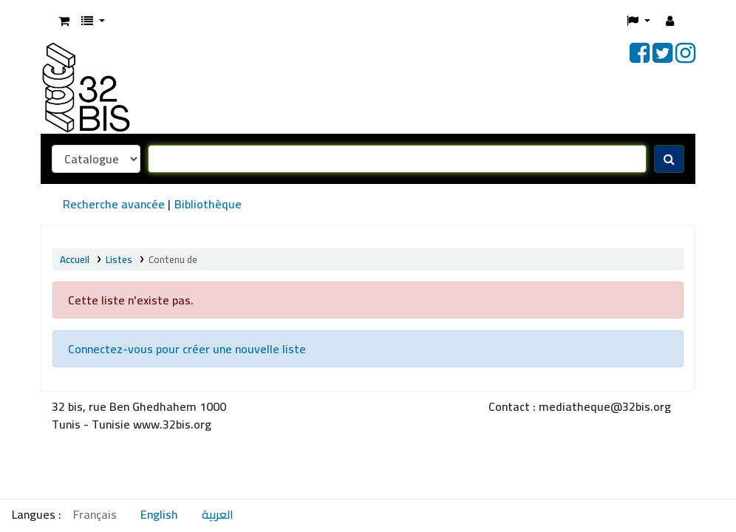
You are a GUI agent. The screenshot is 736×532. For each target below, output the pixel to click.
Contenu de (174, 259)
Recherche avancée (114, 204)
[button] (63, 20)
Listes (119, 259)
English (159, 514)
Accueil (74, 259)
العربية (218, 514)
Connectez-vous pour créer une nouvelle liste (187, 349)
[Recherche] (669, 159)
